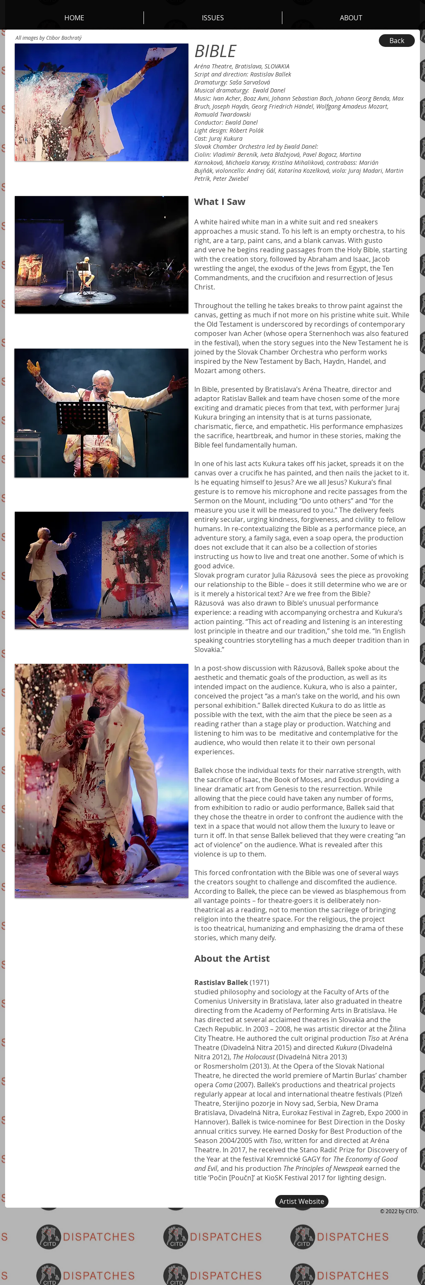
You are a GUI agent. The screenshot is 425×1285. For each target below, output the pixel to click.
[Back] (397, 40)
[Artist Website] (301, 1201)
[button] (351, 17)
